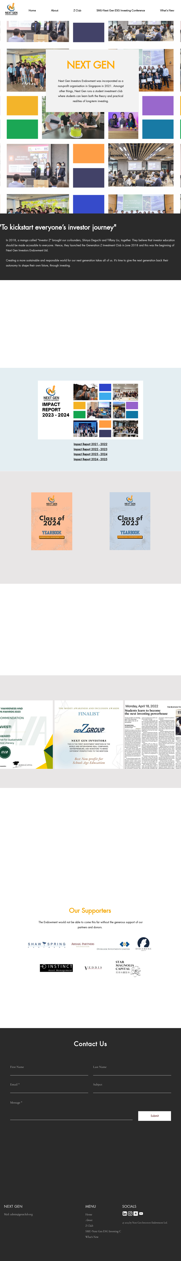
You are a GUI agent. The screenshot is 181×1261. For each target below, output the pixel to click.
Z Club (89, 1225)
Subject (97, 1084)
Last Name (99, 1066)
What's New (92, 1237)
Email (14, 1084)
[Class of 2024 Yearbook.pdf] (52, 521)
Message (15, 1102)
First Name (17, 1066)
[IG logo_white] (130, 1213)
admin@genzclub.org (21, 1214)
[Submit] (154, 1116)
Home (88, 1214)
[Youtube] (141, 1213)
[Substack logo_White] (135, 1213)
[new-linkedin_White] (125, 1213)
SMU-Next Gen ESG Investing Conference (101, 1231)
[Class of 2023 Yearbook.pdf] (130, 521)
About (88, 1220)
